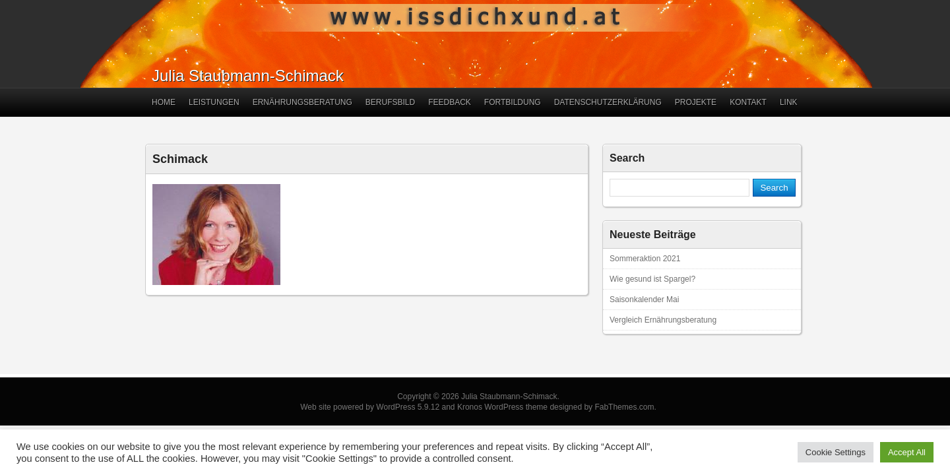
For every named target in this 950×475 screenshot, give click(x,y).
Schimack (180, 159)
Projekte (695, 102)
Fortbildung (512, 102)
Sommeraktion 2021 (645, 258)
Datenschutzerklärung (608, 102)
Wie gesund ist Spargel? (652, 279)
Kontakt (748, 102)
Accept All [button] (907, 452)
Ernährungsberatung (302, 102)
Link (789, 102)
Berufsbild (390, 102)
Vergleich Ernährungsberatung (663, 320)
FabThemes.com (624, 407)
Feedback (449, 102)
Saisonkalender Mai (644, 299)
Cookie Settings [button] (836, 452)
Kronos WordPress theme (502, 407)
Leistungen (214, 102)
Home (163, 102)
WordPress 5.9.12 (407, 407)
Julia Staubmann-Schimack (248, 75)
